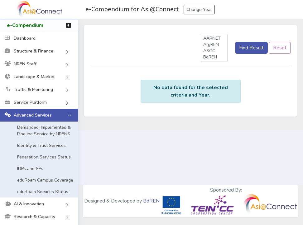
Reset (279, 47)
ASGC (214, 51)
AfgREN (214, 45)
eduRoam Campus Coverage (45, 181)
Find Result (251, 47)
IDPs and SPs (30, 169)
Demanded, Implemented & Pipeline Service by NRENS (44, 131)
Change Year (199, 9)
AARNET (214, 38)
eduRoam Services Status (42, 192)
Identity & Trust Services (41, 146)
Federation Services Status (44, 158)
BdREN (214, 57)
